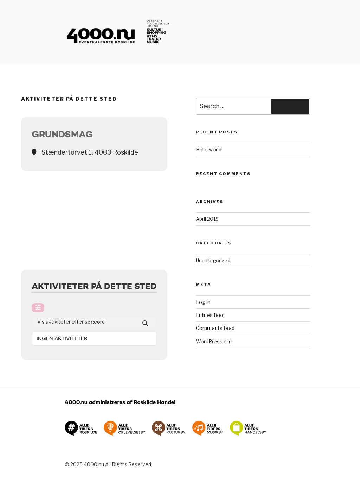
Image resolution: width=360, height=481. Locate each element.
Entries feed (210, 315)
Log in (203, 302)
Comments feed (215, 328)
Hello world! (209, 149)
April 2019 (207, 219)
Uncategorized (213, 260)
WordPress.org (214, 341)
